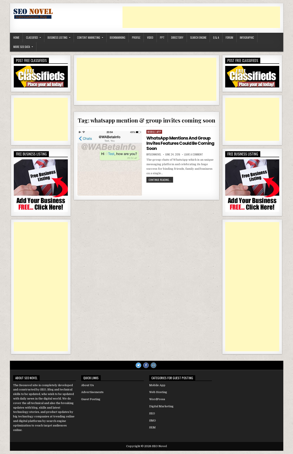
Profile (136, 37)
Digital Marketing (161, 406)
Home (16, 37)
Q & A (216, 37)
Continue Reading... (161, 180)
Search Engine (198, 37)
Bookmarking (117, 37)
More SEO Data (21, 47)
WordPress (157, 399)
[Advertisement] (201, 17)
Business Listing (57, 37)
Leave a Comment (193, 154)
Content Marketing (88, 37)
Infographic (247, 37)
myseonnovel (153, 154)
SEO (152, 413)
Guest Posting (90, 399)
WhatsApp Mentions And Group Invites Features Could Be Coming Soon (180, 143)
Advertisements (92, 392)
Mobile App (154, 132)
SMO (152, 420)
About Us (87, 385)
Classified (32, 37)
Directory (177, 37)
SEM (152, 427)
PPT (162, 37)
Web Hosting (158, 392)
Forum (229, 37)
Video (150, 37)
